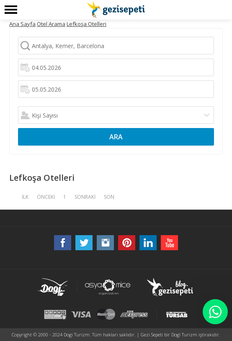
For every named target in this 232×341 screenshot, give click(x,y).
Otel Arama (51, 24)
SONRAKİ (85, 196)
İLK (25, 196)
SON (109, 196)
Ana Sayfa (22, 24)
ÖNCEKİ (46, 196)
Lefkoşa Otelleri (86, 24)
